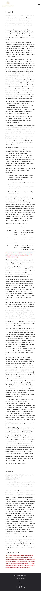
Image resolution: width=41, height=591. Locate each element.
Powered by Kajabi (20, 578)
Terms (20, 581)
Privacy (20, 584)
